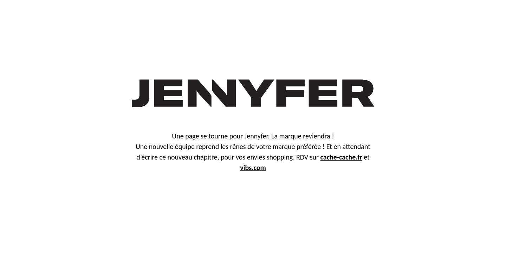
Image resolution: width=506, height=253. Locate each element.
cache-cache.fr (341, 157)
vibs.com (253, 167)
